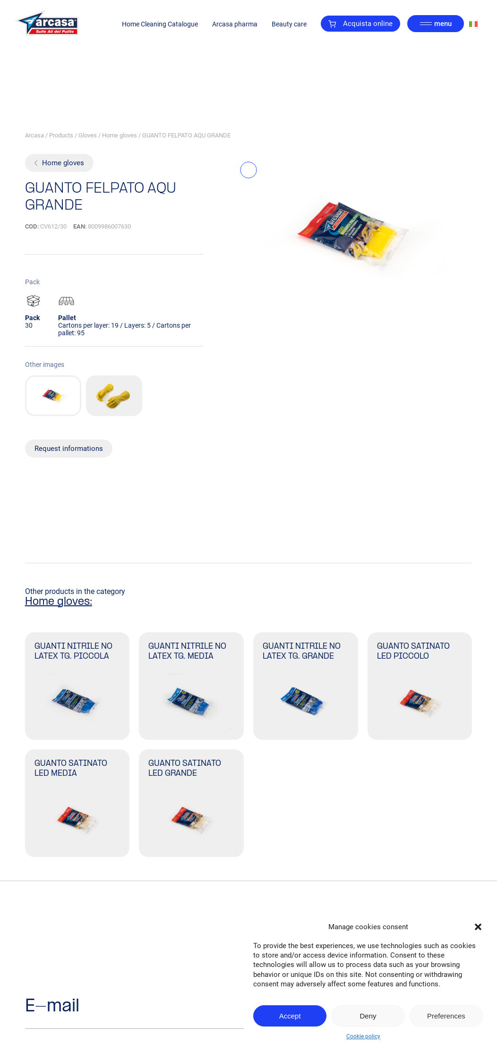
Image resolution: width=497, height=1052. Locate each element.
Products (61, 135)
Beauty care (289, 24)
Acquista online (360, 23)
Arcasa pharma (234, 24)
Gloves (87, 135)
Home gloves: (58, 602)
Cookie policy (363, 1036)
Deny (368, 1016)
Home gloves (119, 135)
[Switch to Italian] (473, 23)
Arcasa (34, 135)
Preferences (446, 1016)
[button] (478, 927)
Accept (290, 1016)
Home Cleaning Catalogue (160, 24)
